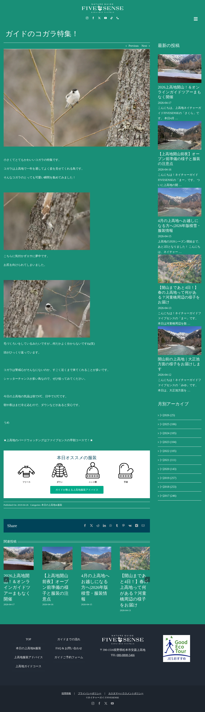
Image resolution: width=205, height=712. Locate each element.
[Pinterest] (123, 525)
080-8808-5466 (126, 655)
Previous (134, 45)
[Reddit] (98, 525)
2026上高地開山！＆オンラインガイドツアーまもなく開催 (17, 587)
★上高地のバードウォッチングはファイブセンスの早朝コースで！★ (48, 440)
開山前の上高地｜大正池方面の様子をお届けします (179, 364)
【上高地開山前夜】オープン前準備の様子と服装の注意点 (55, 587)
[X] (91, 525)
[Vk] (130, 525)
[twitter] (99, 18)
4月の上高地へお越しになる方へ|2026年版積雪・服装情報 (95, 587)
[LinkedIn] (104, 525)
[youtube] (105, 18)
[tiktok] (111, 18)
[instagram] (87, 18)
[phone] (117, 18)
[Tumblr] (117, 525)
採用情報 (66, 693)
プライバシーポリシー (89, 693)
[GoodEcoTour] (176, 636)
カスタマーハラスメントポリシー (125, 693)
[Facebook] (85, 525)
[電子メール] (143, 525)
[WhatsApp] (111, 525)
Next (144, 45)
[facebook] (93, 18)
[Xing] (136, 525)
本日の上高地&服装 (51, 505)
